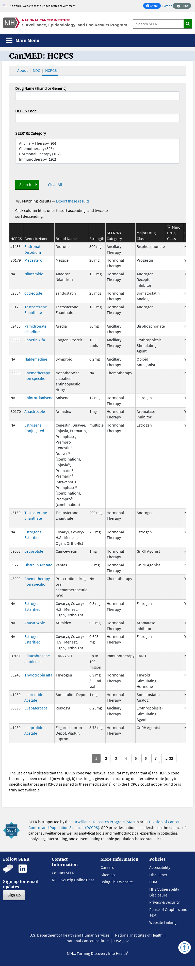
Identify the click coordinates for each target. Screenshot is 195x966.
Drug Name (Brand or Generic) (41, 88)
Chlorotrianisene (38, 397)
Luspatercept (35, 707)
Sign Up (14, 894)
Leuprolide (33, 551)
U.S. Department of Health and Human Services (69, 935)
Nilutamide (33, 273)
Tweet (167, 5)
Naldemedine (35, 359)
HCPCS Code (26, 110)
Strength (96, 238)
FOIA (153, 881)
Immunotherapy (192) (97, 159)
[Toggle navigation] (22, 40)
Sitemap (108, 874)
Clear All (55, 184)
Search (25, 184)
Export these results (73, 201)
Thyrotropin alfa (38, 674)
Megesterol (33, 260)
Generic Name (36, 238)
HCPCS (51, 70)
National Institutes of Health (138, 935)
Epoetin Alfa (34, 339)
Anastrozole (34, 411)
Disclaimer (158, 874)
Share (153, 6)
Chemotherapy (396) (97, 148)
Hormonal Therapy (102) (97, 154)
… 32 (169, 758)
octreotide (33, 293)
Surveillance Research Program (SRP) (103, 821)
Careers (107, 867)
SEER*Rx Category (30, 133)
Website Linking (162, 922)
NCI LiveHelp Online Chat (73, 879)
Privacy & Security (164, 902)
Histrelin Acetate (38, 564)
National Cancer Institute (88, 940)
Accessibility (159, 867)
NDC (36, 70)
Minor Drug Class (174, 233)
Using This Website (117, 881)
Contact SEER (63, 872)
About (22, 70)
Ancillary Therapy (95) (97, 143)
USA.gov (121, 940)
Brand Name (66, 238)
